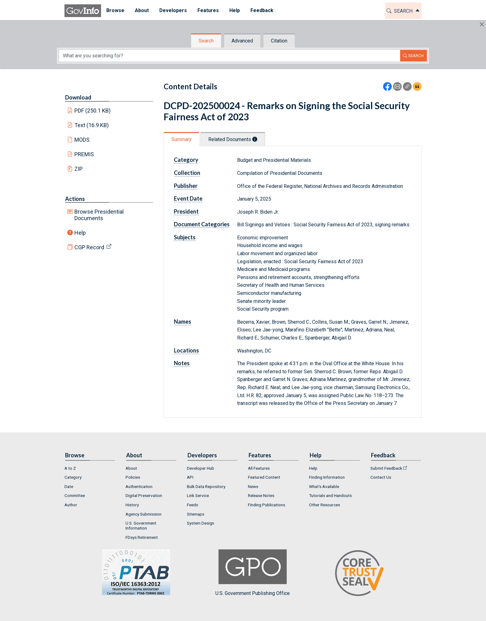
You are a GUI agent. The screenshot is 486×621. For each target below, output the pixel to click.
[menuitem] (115, 10)
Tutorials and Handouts (330, 495)
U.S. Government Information (141, 525)
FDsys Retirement (142, 537)
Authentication (139, 486)
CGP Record (89, 247)
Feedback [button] (261, 10)
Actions (75, 198)
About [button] (142, 10)
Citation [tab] (279, 41)
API (190, 477)
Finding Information (327, 477)
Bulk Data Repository (206, 486)
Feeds (192, 504)
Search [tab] (206, 41)
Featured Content (264, 477)
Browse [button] (115, 10)
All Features (259, 468)
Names (182, 321)
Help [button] (234, 10)
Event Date (188, 198)
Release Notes (261, 495)
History (132, 504)
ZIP (78, 169)
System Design (200, 523)
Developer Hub (200, 468)
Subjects (185, 237)
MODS (82, 139)
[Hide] (482, 24)
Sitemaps (195, 514)
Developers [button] (173, 10)
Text (91, 125)
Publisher (185, 185)
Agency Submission (143, 514)
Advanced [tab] (242, 41)
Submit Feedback (386, 468)
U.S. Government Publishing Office (252, 572)
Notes (182, 363)
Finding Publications (266, 504)
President (186, 211)
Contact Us (380, 477)
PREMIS (84, 154)
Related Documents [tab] (232, 139)
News (253, 486)
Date (68, 486)
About (131, 468)
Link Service (198, 495)
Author (70, 504)
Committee (74, 495)
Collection (187, 172)
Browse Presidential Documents (99, 214)
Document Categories (202, 224)
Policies (133, 477)
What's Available (324, 486)
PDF (92, 110)
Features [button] (208, 10)
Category (186, 159)
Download (78, 97)
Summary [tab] (181, 139)
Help (80, 232)
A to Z (70, 468)
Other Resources (324, 504)
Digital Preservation (144, 495)
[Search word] (229, 55)
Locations (186, 350)
